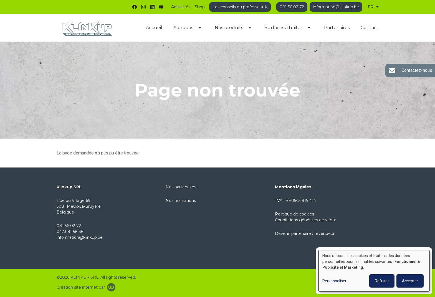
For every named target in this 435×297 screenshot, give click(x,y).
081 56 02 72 (69, 225)
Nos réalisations (181, 200)
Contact (369, 27)
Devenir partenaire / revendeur (305, 233)
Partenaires (337, 27)
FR (373, 6)
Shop (200, 6)
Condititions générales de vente (306, 219)
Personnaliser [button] (334, 281)
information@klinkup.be (80, 237)
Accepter (410, 281)
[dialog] (373, 270)
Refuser (382, 281)
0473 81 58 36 (70, 231)
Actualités (180, 6)
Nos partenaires (181, 186)
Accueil (154, 27)
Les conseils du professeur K (240, 6)
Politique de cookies (294, 214)
